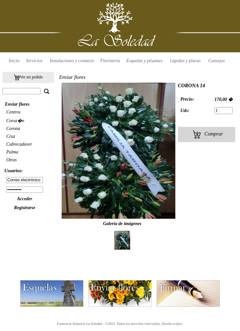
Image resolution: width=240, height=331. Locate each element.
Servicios (34, 60)
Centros (13, 112)
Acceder (24, 198)
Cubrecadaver (19, 144)
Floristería (110, 60)
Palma (12, 152)
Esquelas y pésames (144, 60)
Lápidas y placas (186, 60)
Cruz (10, 136)
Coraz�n (15, 120)
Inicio (14, 60)
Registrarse (24, 207)
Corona (13, 128)
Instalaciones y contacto (72, 60)
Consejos (216, 60)
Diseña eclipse (171, 324)
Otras (11, 159)
